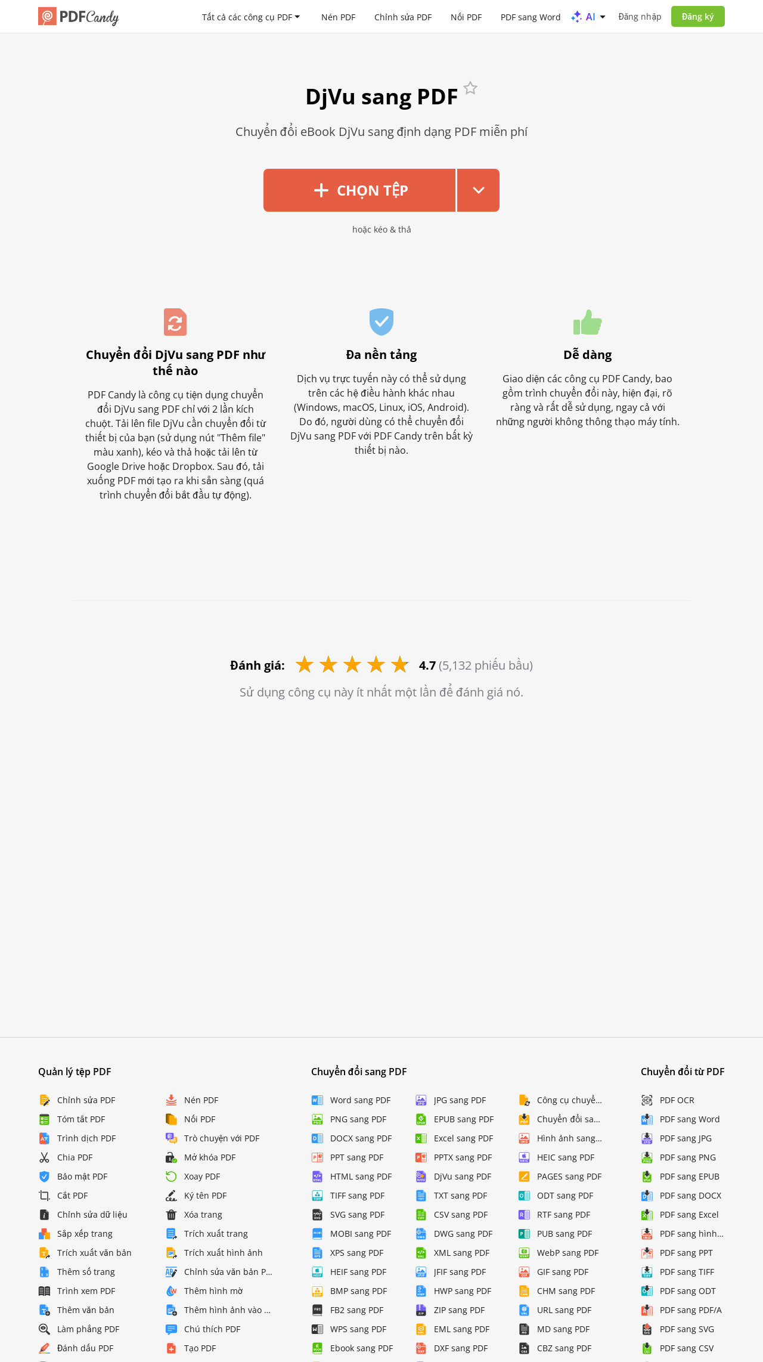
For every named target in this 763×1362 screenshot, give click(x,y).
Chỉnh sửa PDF (403, 16)
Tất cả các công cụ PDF (247, 16)
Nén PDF (338, 16)
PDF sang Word (531, 16)
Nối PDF (466, 16)
